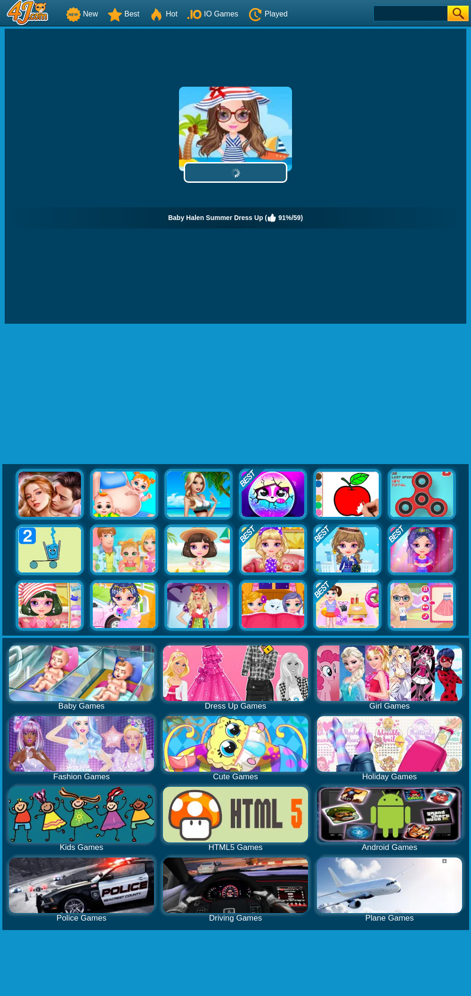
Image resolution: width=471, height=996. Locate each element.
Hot (163, 14)
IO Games (212, 14)
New (82, 14)
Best (123, 14)
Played (268, 14)
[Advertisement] (235, 394)
